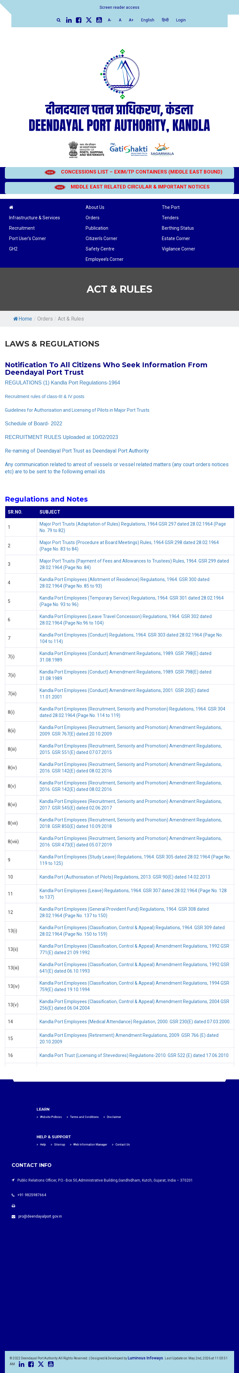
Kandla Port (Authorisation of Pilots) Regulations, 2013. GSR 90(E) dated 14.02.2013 (125, 877)
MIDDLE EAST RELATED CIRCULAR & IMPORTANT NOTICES (140, 187)
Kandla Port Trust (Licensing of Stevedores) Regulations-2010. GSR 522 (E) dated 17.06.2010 (134, 1055)
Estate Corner (176, 238)
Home (22, 319)
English (147, 20)
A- (109, 20)
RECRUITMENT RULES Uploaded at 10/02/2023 (61, 437)
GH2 (13, 248)
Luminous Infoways (145, 1358)
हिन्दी (165, 20)
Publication (97, 228)
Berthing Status (178, 228)
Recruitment (22, 228)
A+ (131, 20)
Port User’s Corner (27, 238)
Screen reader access (119, 7)
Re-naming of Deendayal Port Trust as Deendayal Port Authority (77, 451)
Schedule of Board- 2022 (33, 423)
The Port (171, 207)
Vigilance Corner (178, 248)
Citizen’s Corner (101, 238)
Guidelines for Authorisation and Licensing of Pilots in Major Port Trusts (77, 410)
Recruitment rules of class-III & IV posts (44, 396)
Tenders (170, 217)
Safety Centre (100, 248)
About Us (95, 207)
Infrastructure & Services (34, 217)
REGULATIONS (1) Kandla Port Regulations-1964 (62, 382)
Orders (93, 217)
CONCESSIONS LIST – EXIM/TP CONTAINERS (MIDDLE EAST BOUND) (141, 172)
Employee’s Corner (105, 259)
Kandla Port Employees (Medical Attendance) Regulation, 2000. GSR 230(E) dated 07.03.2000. (135, 1021)
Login (181, 20)
